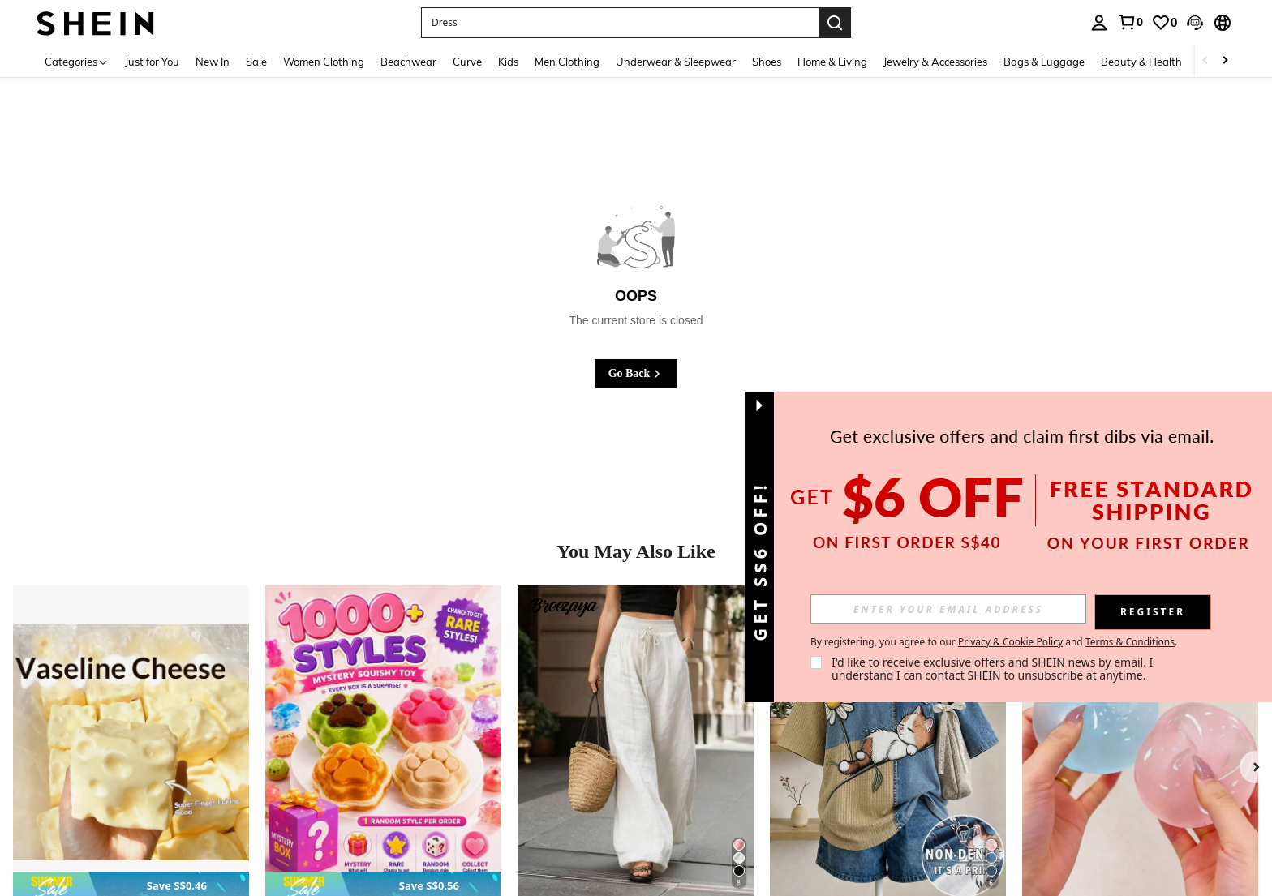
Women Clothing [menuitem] (323, 61)
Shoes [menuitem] (766, 61)
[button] (1195, 22)
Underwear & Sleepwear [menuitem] (676, 61)
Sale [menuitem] (256, 61)
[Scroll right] (1225, 61)
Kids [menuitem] (508, 61)
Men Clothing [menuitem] (567, 61)
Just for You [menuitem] (152, 61)
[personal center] (1099, 22)
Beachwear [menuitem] (408, 61)
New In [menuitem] (213, 61)
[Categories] (77, 61)
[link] (1130, 22)
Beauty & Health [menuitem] (1141, 61)
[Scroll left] (1205, 61)
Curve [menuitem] (467, 61)
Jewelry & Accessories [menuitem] (935, 61)
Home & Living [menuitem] (832, 61)
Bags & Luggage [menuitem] (1044, 61)
